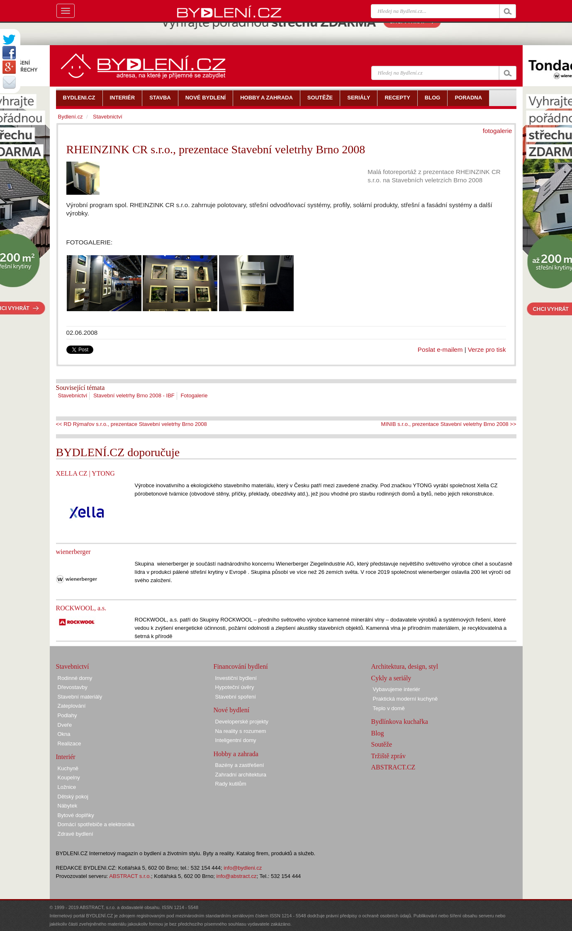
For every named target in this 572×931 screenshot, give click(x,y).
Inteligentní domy (235, 740)
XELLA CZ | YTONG (85, 473)
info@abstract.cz (237, 876)
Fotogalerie (193, 395)
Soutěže (381, 744)
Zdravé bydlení (75, 834)
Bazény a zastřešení (239, 765)
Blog (377, 733)
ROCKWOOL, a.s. (81, 608)
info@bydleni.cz (243, 868)
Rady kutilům (230, 784)
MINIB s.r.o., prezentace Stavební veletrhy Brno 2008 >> (448, 424)
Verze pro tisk (487, 349)
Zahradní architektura (241, 774)
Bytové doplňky (76, 815)
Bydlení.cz (70, 117)
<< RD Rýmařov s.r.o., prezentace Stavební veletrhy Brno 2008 (131, 424)
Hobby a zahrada (236, 753)
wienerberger (73, 551)
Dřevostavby (73, 687)
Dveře (65, 725)
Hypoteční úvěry (234, 687)
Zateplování (72, 706)
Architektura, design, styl (404, 666)
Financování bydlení (241, 666)
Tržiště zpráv (388, 755)
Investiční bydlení (236, 678)
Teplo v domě (389, 708)
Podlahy (67, 715)
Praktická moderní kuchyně (405, 699)
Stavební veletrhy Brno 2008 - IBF (134, 395)
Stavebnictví (73, 395)
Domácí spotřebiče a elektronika (96, 824)
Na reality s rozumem (240, 731)
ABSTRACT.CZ (393, 767)
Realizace (69, 743)
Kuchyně (68, 768)
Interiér (65, 756)
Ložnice (67, 787)
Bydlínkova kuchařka (399, 721)
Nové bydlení (232, 709)
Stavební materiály (80, 697)
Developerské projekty (242, 721)
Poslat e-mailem (440, 349)
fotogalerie (497, 130)
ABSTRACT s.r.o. (130, 876)
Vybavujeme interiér (396, 689)
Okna (64, 734)
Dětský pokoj (73, 796)
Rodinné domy (75, 678)
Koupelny (69, 777)
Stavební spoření (235, 697)
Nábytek (68, 806)
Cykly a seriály (391, 678)
